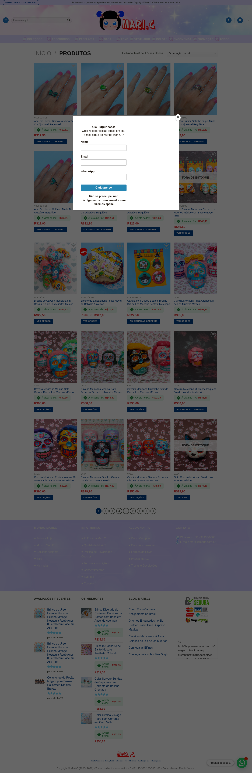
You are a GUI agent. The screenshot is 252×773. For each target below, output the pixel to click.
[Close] (178, 117)
